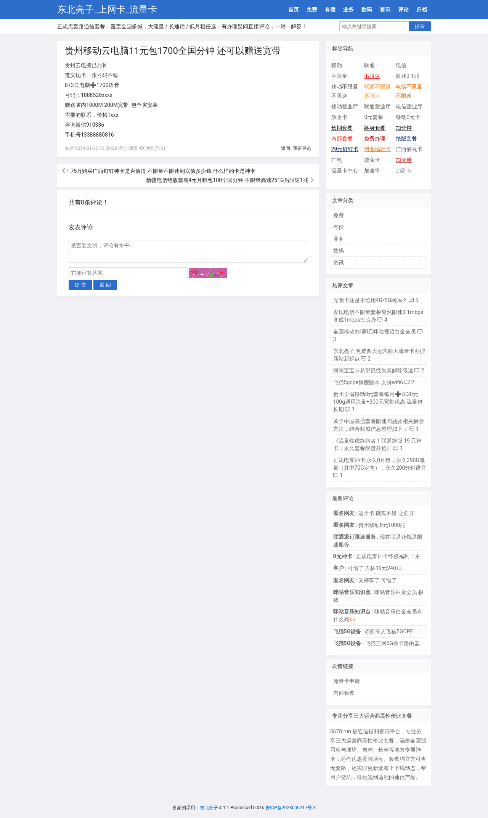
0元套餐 (373, 117)
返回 (285, 148)
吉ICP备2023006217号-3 (290, 807)
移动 (336, 65)
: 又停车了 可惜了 (365, 580)
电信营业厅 (409, 106)
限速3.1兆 (407, 76)
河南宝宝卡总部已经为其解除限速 (373, 370)
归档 (421, 9)
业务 (348, 9)
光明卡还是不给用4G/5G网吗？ (370, 300)
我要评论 (302, 148)
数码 (366, 9)
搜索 (420, 26)
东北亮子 (209, 807)
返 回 (105, 285)
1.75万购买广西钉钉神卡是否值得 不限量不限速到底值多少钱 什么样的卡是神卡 (160, 171)
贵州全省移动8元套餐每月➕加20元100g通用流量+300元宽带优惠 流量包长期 (378, 401)
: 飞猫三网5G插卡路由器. (377, 643)
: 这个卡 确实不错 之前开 (373, 513)
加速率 (372, 170)
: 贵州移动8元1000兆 (369, 525)
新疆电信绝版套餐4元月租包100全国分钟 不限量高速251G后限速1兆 (228, 180)
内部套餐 (344, 693)
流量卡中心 (344, 170)
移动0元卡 (408, 117)
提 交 (80, 285)
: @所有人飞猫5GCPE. (373, 631)
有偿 (330, 9)
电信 (401, 65)
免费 (312, 9)
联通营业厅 (377, 106)
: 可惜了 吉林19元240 (364, 568)
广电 (336, 160)
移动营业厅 (344, 106)
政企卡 (339, 117)
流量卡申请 (346, 681)
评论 (403, 9)
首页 (293, 9)
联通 (369, 65)
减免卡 (372, 160)
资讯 (385, 9)
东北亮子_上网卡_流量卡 (107, 9)
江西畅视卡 (409, 149)
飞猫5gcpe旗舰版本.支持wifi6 (368, 382)
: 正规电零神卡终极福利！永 (376, 556)
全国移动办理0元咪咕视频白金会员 (374, 331)
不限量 (339, 76)
